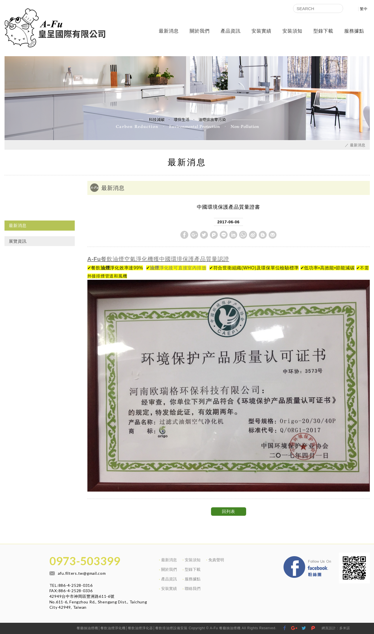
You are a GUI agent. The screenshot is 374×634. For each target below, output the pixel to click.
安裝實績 (261, 31)
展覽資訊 (18, 241)
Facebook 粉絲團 (335, 557)
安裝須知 (292, 31)
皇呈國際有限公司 (54, 27)
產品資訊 (231, 31)
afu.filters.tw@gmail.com (82, 573)
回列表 (228, 511)
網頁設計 (328, 628)
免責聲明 (216, 560)
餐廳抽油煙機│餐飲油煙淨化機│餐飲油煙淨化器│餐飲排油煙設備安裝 (132, 628)
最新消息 (169, 31)
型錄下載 (323, 31)
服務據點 (354, 31)
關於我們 (200, 31)
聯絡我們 (193, 588)
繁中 (364, 9)
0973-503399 (84, 561)
